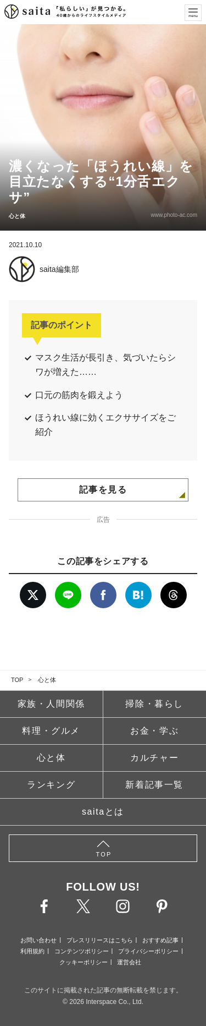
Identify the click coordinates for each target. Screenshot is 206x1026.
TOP (17, 679)
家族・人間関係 (51, 703)
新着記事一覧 (154, 784)
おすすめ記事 (160, 940)
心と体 (47, 679)
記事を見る (103, 489)
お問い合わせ (38, 940)
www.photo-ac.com (174, 215)
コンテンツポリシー (81, 951)
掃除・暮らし (154, 703)
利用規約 (32, 951)
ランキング (51, 784)
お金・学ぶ (154, 730)
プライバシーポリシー (148, 951)
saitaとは (103, 811)
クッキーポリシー (83, 962)
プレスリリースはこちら (99, 940)
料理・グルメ (51, 730)
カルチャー (154, 757)
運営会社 (129, 962)
